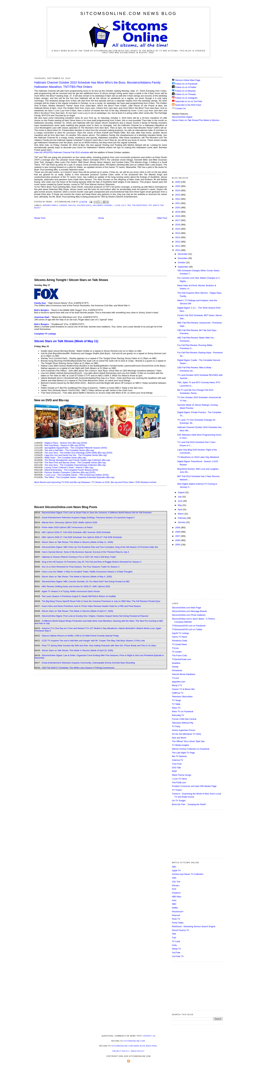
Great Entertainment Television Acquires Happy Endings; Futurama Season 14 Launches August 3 (88, 517)
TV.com (175, 678)
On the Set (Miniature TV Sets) (186, 734)
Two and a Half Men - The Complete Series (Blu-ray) (69, 450)
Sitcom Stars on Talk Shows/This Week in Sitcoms (195, 120)
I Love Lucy (120, 205)
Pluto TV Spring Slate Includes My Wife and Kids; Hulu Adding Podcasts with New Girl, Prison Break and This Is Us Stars (99, 645)
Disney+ (176, 885)
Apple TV (176, 870)
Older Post (162, 218)
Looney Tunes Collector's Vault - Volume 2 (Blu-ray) (68, 467)
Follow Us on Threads (185, 94)
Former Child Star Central (184, 719)
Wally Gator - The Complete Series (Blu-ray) (65, 457)
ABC (174, 866)
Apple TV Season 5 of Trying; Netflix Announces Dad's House (71, 591)
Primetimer (177, 670)
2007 (178, 536)
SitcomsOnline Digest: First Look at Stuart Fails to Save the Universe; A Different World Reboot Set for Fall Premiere (96, 512)
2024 (178, 190)
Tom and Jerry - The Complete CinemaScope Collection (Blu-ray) (75, 465)
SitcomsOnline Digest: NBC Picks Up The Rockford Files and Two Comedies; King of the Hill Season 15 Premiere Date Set (100, 547)
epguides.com (178, 681)
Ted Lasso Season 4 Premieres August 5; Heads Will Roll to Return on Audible (79, 596)
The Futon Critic (179, 655)
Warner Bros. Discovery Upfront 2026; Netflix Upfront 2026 (69, 522)
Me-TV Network (179, 756)
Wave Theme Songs (181, 775)
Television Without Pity (182, 723)
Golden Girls (84, 205)
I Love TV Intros (179, 779)
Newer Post (39, 218)
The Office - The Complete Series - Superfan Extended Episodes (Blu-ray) (79, 477)
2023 (178, 194)
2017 (178, 220)
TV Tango (176, 700)
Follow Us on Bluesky (185, 91)
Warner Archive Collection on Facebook (190, 749)
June (180, 501)
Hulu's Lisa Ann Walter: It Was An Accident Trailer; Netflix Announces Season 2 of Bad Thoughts (87, 571)
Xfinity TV (176, 949)
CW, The (176, 881)
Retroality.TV (178, 715)
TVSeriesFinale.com (181, 659)
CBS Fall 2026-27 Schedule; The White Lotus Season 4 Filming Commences (78, 667)
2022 (178, 199)
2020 (178, 207)
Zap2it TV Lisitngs (180, 633)
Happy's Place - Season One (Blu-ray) (62, 443)
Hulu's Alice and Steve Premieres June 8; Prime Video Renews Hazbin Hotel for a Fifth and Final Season (91, 606)
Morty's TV (177, 685)
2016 (178, 224)
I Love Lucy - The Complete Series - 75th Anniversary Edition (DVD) (76, 475)
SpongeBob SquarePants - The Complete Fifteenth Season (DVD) (75, 448)
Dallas (72, 205)
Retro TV (176, 708)
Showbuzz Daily (179, 640)
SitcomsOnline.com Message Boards (189, 611)
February (182, 518)
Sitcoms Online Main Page (186, 80)
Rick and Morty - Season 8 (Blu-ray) (61, 445)
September (183, 267)
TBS (129, 205)
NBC (174, 904)
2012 (178, 241)
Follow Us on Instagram (186, 98)
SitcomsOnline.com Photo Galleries (188, 615)
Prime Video (178, 922)
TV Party (176, 726)
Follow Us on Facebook (186, 84)
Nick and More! (179, 737)
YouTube (176, 952)
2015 (178, 229)
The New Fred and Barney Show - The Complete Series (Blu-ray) (75, 462)
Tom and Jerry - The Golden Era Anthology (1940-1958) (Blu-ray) (75, 452)
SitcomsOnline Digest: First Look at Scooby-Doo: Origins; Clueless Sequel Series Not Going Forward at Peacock (95, 616)
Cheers (63, 205)
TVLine (175, 648)
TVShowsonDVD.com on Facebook (188, 625)
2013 (178, 237)
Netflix (175, 908)
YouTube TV (178, 956)
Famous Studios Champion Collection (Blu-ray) (66, 472)
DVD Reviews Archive (146, 482)
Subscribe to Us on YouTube (188, 101)
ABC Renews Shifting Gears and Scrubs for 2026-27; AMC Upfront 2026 (76, 586)
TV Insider (177, 652)
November (183, 258)
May (180, 505)
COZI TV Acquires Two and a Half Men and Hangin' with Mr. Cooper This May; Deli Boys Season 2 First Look (93, 640)
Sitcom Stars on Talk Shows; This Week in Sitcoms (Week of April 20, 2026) (77, 650)
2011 (178, 246)
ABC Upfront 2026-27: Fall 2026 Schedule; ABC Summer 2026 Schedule (76, 532)
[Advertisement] (128, 67)
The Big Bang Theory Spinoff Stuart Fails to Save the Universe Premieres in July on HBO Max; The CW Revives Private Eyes (101, 601)
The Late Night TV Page (183, 752)
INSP (174, 771)
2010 (178, 250)
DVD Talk (176, 767)
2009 (178, 527)
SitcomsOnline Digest (182, 117)
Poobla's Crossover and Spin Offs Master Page (194, 786)
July (180, 496)
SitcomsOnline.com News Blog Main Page (134, 1046)
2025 (178, 186)
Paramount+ (178, 911)
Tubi (174, 937)
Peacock (176, 915)
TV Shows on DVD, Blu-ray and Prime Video (113, 482)
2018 (178, 216)
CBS (174, 878)
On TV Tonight (179, 800)
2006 (178, 540)
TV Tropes (177, 790)
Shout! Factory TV (180, 930)
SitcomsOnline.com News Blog (128, 13)
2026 (178, 182)
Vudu (174, 945)
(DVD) (84, 443)
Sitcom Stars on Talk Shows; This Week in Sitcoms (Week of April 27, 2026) (77, 611)
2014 (178, 233)
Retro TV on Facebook (182, 711)
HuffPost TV (177, 693)
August (181, 492)
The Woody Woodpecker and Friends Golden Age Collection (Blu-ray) (77, 460)
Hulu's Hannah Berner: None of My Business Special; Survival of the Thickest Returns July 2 (85, 552)
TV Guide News (179, 644)
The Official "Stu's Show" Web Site (188, 741)
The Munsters (139, 205)
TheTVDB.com (179, 782)
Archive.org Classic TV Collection (187, 874)
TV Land (176, 941)
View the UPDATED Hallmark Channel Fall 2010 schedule (61, 152)
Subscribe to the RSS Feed (188, 105)
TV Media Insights (180, 745)
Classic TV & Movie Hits (183, 689)
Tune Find (176, 764)
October (182, 262)
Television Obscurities (182, 696)
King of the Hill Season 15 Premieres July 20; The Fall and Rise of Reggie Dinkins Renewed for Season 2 (91, 562)
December (183, 254)
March (181, 513)
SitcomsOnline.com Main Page (186, 607)
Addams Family (50, 205)
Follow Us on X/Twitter (185, 87)
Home (101, 218)
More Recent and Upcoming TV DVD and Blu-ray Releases (62, 482)
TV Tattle (176, 704)
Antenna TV (177, 760)
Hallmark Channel (103, 205)
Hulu (174, 900)
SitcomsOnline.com (134, 1041)
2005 (178, 544)
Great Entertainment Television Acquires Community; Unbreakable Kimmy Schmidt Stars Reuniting (88, 663)
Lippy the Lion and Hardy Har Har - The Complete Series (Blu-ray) (75, 455)
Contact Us (179, 108)
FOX (174, 889)
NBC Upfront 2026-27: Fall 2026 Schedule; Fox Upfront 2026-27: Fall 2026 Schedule (82, 537)
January (182, 522)
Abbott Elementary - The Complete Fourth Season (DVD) (71, 470)
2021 (178, 203)
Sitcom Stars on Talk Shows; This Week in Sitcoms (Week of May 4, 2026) (77, 576)
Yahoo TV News (179, 637)
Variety (175, 666)
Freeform (176, 893)
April (180, 509)
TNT (150, 205)
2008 (178, 532)
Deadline (176, 663)
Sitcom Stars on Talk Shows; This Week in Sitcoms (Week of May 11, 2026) (77, 542)
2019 (178, 212)
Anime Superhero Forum (183, 730)
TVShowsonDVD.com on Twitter (187, 629)
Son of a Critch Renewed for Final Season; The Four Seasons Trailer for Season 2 (80, 567)
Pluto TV (176, 919)
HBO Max (176, 896)
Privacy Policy (120, 1051)
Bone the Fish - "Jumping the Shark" (189, 804)
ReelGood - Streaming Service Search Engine (193, 926)
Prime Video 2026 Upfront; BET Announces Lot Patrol (67, 527)
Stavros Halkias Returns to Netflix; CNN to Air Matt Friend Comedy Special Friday (80, 635)
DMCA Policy (138, 1051)
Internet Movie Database (183, 674)
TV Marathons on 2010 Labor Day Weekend (198, 457)
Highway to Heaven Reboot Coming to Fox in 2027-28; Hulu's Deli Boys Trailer (79, 557)
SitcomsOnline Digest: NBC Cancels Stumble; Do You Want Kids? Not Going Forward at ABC (86, 581)
